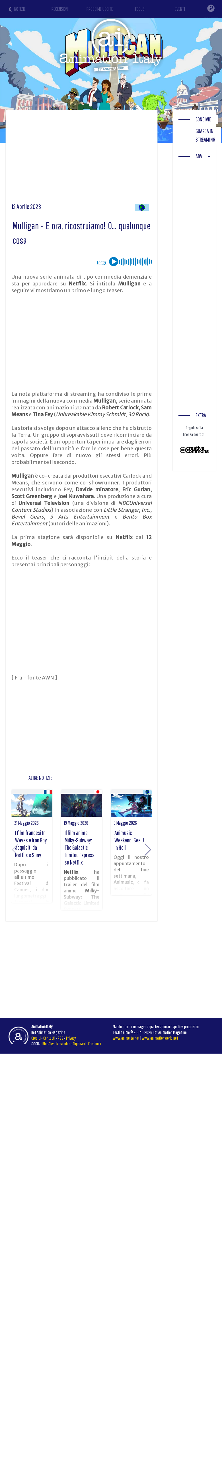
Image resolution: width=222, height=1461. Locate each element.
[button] (148, 850)
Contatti (49, 1038)
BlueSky (48, 1043)
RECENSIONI (60, 9)
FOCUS (140, 9)
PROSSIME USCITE (100, 9)
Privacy (71, 1038)
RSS (60, 1038)
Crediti (36, 1038)
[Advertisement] (109, 158)
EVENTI (180, 9)
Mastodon (63, 1043)
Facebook (94, 1043)
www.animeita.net (126, 1038)
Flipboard (79, 1043)
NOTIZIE (20, 9)
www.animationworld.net (160, 1038)
